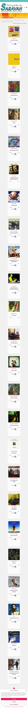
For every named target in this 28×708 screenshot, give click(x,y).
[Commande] (20, 23)
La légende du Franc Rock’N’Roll (14, 261)
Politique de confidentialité (8, 706)
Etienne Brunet (14, 258)
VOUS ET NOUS (14, 397)
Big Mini (14, 66)
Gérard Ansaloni (14, 451)
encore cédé (14, 370)
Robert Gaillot (14, 313)
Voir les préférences (14, 704)
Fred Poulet (14, 368)
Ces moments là (14, 95)
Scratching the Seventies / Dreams (14, 288)
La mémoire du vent (14, 618)
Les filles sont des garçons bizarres (14, 178)
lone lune (14, 315)
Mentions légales (21, 706)
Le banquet (14, 453)
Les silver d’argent (14, 423)
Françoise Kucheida (14, 478)
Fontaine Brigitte (14, 232)
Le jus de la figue (14, 40)
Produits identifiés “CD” (17, 20)
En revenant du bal (14, 150)
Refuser (14, 701)
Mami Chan (14, 203)
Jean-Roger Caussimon (14, 671)
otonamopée (14, 205)
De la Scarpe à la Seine (14, 481)
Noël (14, 122)
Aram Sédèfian (14, 93)
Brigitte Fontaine (14, 231)
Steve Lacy (14, 286)
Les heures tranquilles (14, 508)
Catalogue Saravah (8, 20)
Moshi (14, 563)
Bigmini (14, 67)
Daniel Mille (14, 506)
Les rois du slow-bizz (14, 533)
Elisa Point (14, 176)
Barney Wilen (14, 561)
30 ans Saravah (14, 535)
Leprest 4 (14, 645)
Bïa (14, 616)
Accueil (3, 20)
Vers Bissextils (14, 342)
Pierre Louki (14, 341)
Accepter (14, 699)
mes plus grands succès (14, 591)
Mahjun (14, 38)
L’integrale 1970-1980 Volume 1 (14, 673)
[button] (26, 690)
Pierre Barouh (14, 121)
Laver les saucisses (14, 425)
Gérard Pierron (14, 148)
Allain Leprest (14, 643)
